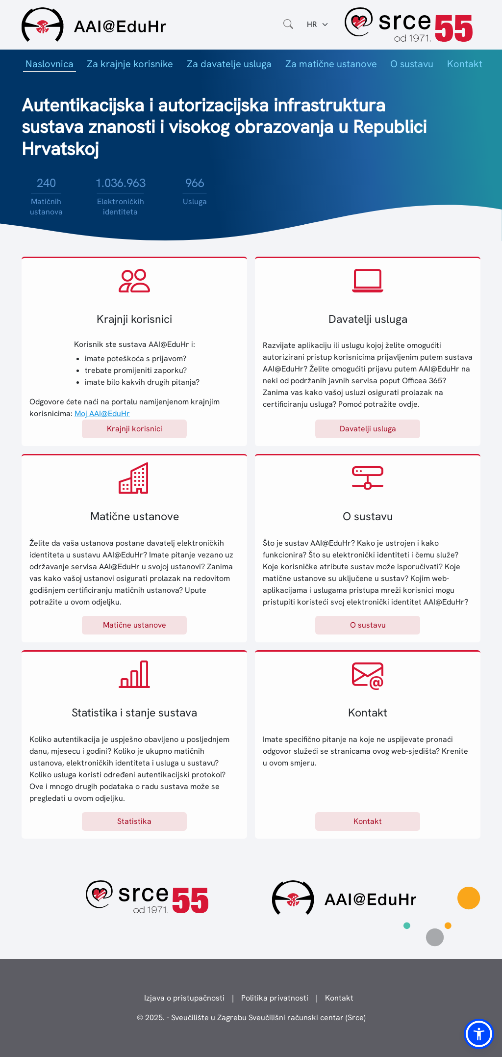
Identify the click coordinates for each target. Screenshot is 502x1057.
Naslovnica (49, 63)
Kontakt (464, 63)
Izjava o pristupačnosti (184, 998)
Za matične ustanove (331, 63)
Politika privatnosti (274, 998)
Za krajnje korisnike (130, 63)
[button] (479, 1034)
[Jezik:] (318, 24)
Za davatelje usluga (229, 63)
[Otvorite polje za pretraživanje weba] (288, 24)
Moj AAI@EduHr (102, 413)
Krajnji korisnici (134, 428)
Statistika (134, 821)
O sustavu (411, 63)
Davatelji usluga (368, 428)
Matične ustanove (134, 625)
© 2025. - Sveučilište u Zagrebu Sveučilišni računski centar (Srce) (251, 1017)
